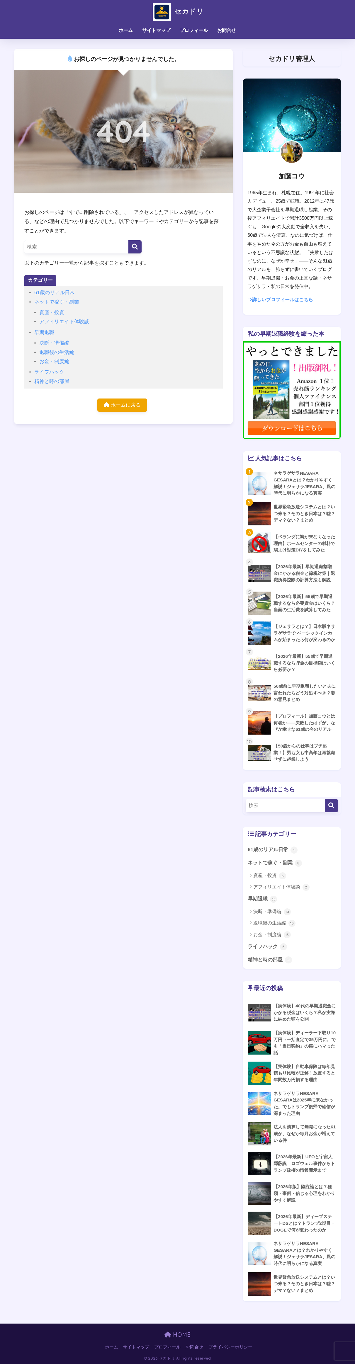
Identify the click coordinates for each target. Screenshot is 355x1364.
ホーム (126, 30)
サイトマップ (156, 30)
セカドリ (177, 11)
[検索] (135, 246)
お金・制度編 (54, 361)
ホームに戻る (122, 405)
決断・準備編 (54, 343)
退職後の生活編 (56, 352)
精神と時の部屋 (51, 381)
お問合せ (226, 30)
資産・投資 (51, 312)
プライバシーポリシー (230, 1347)
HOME (177, 1334)
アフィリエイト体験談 (64, 321)
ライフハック (49, 372)
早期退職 (44, 332)
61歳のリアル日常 (54, 292)
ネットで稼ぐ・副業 (56, 302)
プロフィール (194, 30)
